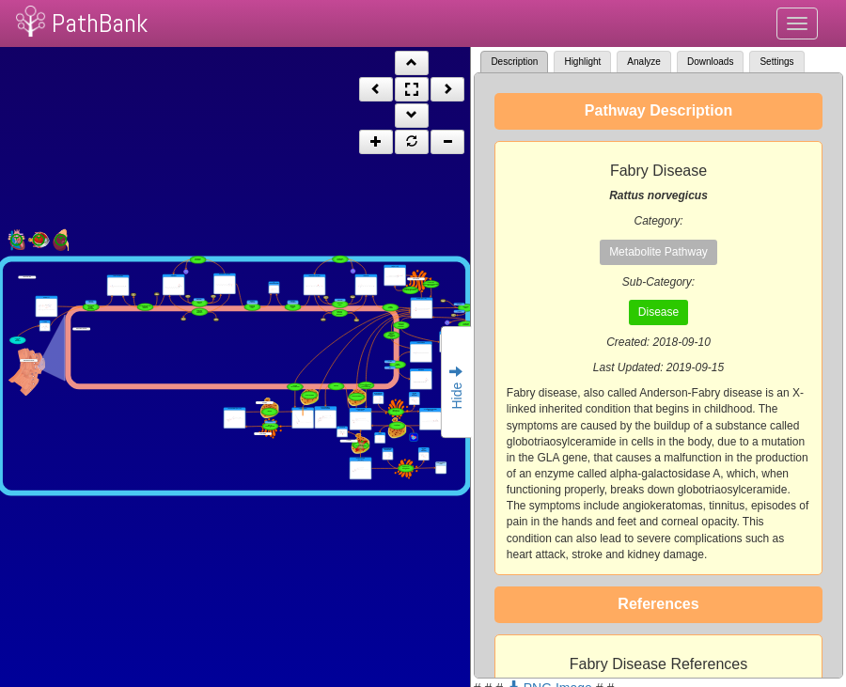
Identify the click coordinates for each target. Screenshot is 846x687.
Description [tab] (514, 61)
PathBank (100, 23)
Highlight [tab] (582, 61)
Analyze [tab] (644, 61)
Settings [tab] (776, 61)
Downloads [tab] (710, 61)
